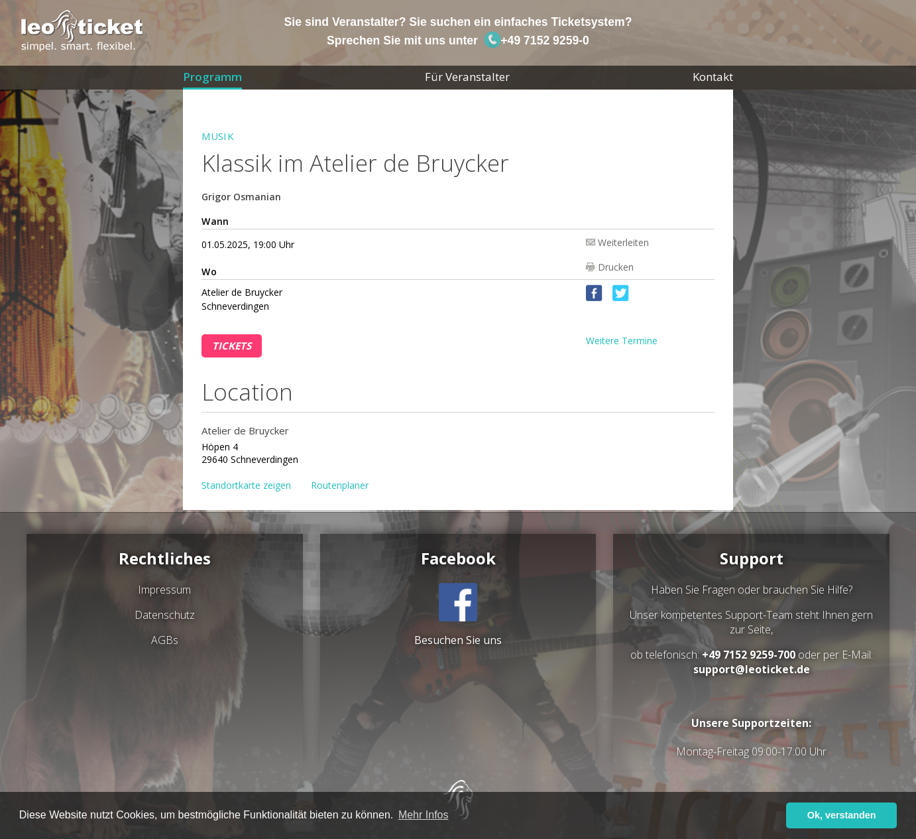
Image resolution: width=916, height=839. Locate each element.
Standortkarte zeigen (246, 485)
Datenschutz (165, 615)
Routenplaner (340, 485)
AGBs (164, 640)
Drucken (616, 267)
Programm (212, 76)
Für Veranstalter (467, 76)
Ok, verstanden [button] (841, 815)
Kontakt (713, 76)
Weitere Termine (622, 340)
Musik (217, 136)
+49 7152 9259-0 (536, 40)
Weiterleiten (623, 241)
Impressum (164, 589)
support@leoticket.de (751, 669)
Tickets (231, 345)
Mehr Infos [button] (423, 814)
